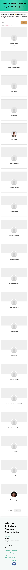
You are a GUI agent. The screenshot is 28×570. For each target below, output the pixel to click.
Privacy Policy (9, 553)
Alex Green (14, 139)
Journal (6, 538)
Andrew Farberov (14, 235)
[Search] (10, 22)
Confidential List (8, 546)
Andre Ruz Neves (14, 187)
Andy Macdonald (14, 307)
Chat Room (7, 542)
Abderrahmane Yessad (14, 67)
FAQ (5, 555)
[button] (14, 3)
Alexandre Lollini (14, 163)
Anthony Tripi (14, 331)
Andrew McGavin (14, 259)
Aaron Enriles (14, 43)
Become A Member (10, 551)
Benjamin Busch (14, 476)
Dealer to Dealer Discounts (11, 540)
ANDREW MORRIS (14, 283)
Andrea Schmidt (14, 211)
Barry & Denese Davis (14, 428)
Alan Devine (14, 91)
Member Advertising (9, 544)
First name (7, 25)
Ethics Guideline (9, 557)
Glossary (6, 548)
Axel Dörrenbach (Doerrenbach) (14, 403)
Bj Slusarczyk (14, 500)
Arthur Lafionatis (14, 379)
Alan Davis (14, 115)
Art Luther (14, 355)
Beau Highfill (14, 452)
